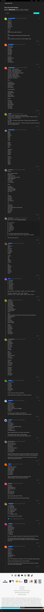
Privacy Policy (22, 588)
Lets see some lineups (21, 219)
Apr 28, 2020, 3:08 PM (19, 113)
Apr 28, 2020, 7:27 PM (21, 441)
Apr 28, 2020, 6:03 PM (21, 339)
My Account (41, 0)
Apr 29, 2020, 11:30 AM (21, 546)
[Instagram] (15, 575)
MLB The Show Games (22, 594)
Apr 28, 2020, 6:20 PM (20, 400)
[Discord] (28, 575)
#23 (39, 483)
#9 (39, 67)
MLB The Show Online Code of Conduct (22, 592)
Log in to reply (36, 13)
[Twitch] (25, 575)
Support (36, 0)
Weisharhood (10, 400)
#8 (39, 44)
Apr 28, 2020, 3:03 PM (22, 67)
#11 (39, 129)
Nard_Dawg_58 (10, 44)
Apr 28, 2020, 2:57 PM (21, 44)
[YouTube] (22, 575)
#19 (39, 400)
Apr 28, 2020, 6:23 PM (19, 419)
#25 (39, 523)
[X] (12, 575)
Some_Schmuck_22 (11, 441)
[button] (1, 610)
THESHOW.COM (3, 0)
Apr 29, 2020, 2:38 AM (19, 483)
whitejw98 (10, 523)
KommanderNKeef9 (11, 18)
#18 (39, 380)
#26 (39, 546)
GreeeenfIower (10, 169)
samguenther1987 (11, 67)
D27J (9, 278)
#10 (39, 113)
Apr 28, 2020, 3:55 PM (20, 243)
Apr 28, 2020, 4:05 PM (18, 278)
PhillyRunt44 (10, 546)
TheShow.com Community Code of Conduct (22, 590)
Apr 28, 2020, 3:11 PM (22, 129)
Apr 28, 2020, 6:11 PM (19, 380)
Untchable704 (10, 503)
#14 (39, 243)
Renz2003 (10, 380)
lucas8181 (10, 419)
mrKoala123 (10, 483)
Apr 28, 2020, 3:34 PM (20, 169)
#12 (39, 169)
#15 (39, 278)
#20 (39, 419)
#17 (39, 339)
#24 (39, 503)
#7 (39, 18)
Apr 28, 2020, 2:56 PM (23, 18)
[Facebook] (19, 575)
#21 (39, 441)
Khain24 (9, 113)
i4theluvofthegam (11, 129)
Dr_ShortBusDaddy (11, 339)
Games (32, 0)
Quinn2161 (10, 243)
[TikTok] (32, 575)
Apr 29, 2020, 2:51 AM (21, 503)
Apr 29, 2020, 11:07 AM (20, 523)
